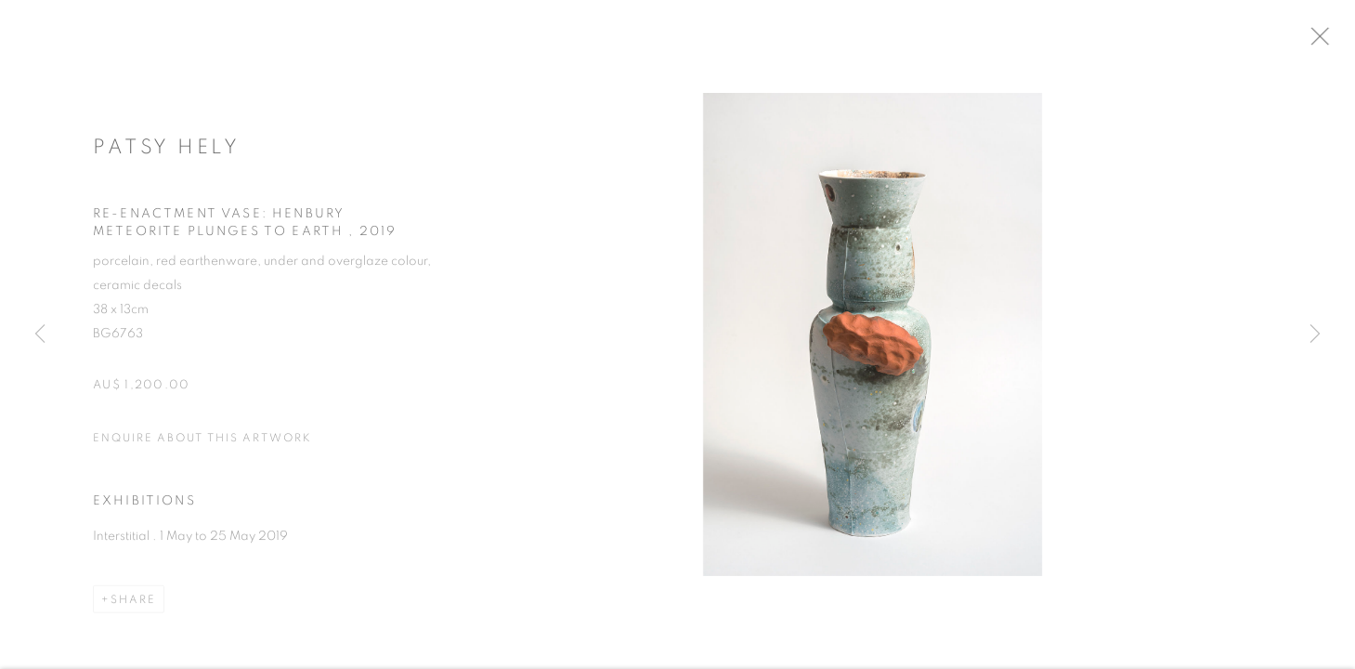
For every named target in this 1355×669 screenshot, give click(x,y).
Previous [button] (40, 334)
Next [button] (1315, 334)
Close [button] (1335, 42)
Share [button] (133, 605)
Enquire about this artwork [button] (202, 444)
